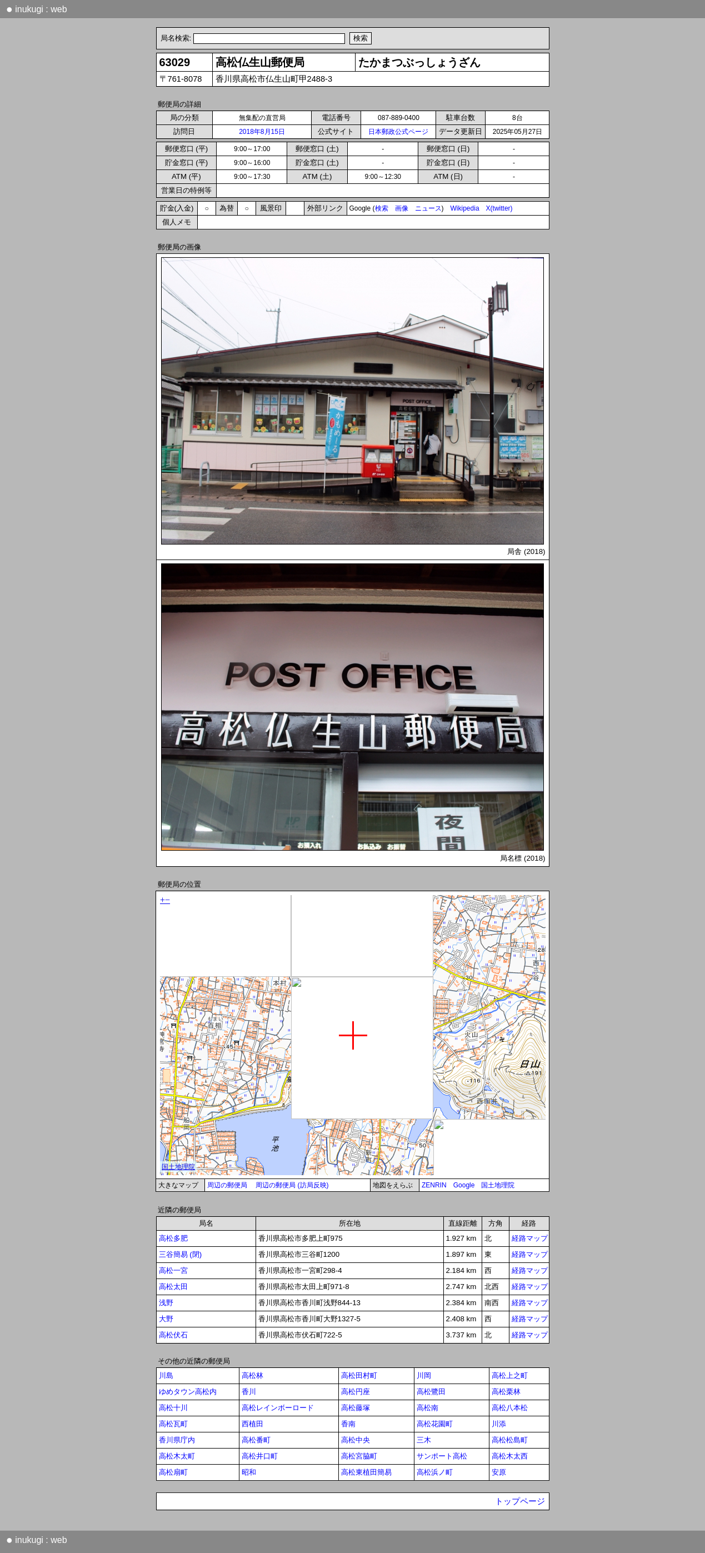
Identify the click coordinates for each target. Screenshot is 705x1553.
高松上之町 (510, 1375)
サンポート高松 (442, 1456)
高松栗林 (506, 1391)
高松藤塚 (355, 1408)
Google (464, 1185)
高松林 (252, 1375)
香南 (348, 1424)
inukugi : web (36, 9)
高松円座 (355, 1391)
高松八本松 (510, 1408)
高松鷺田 (431, 1391)
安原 (499, 1472)
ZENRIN (434, 1185)
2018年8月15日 (262, 132)
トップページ (520, 1501)
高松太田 (173, 1286)
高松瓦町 (173, 1424)
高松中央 (355, 1440)
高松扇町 (173, 1472)
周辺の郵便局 (227, 1185)
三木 (424, 1440)
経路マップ (530, 1238)
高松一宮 (173, 1270)
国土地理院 (497, 1185)
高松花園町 (435, 1424)
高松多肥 (173, 1238)
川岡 (424, 1375)
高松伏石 (173, 1335)
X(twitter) (499, 208)
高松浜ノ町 (435, 1472)
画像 (401, 208)
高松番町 (256, 1440)
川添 (499, 1424)
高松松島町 (510, 1440)
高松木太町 (177, 1456)
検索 (381, 208)
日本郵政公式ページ (398, 132)
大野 (166, 1319)
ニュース (428, 208)
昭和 (249, 1472)
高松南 (427, 1408)
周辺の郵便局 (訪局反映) (292, 1185)
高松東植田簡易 (366, 1472)
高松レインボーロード (278, 1408)
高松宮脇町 (359, 1456)
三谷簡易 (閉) (180, 1254)
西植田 (252, 1424)
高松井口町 (260, 1456)
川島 (166, 1375)
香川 (249, 1391)
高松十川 (173, 1408)
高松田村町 (359, 1375)
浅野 (166, 1303)
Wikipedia (465, 208)
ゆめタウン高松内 (188, 1391)
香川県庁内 (177, 1440)
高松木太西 (510, 1456)
